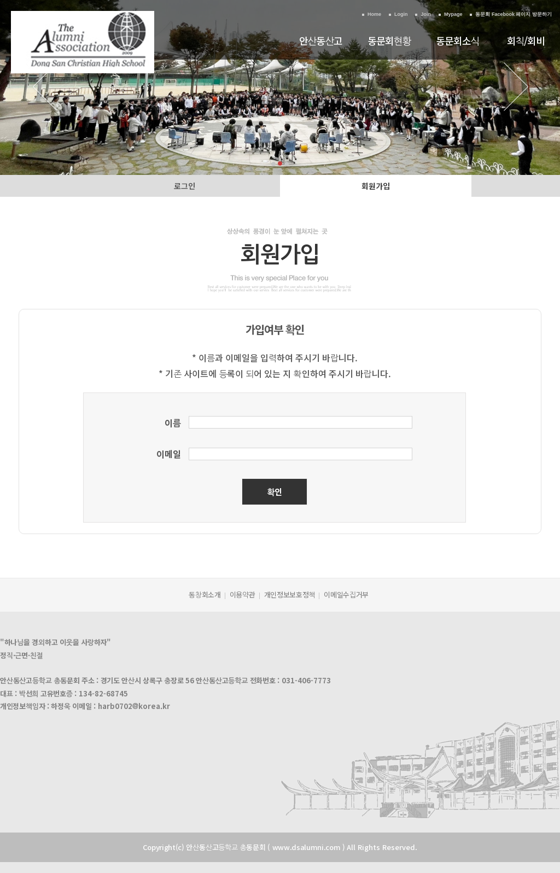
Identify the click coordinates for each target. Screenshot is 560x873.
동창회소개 (205, 594)
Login (401, 14)
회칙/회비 (526, 40)
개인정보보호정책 (290, 594)
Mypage (453, 14)
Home (374, 14)
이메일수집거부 (346, 594)
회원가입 (375, 185)
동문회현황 (389, 40)
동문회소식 (458, 40)
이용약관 (242, 594)
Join (426, 14)
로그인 (184, 185)
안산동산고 (321, 40)
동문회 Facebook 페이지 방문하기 (513, 14)
